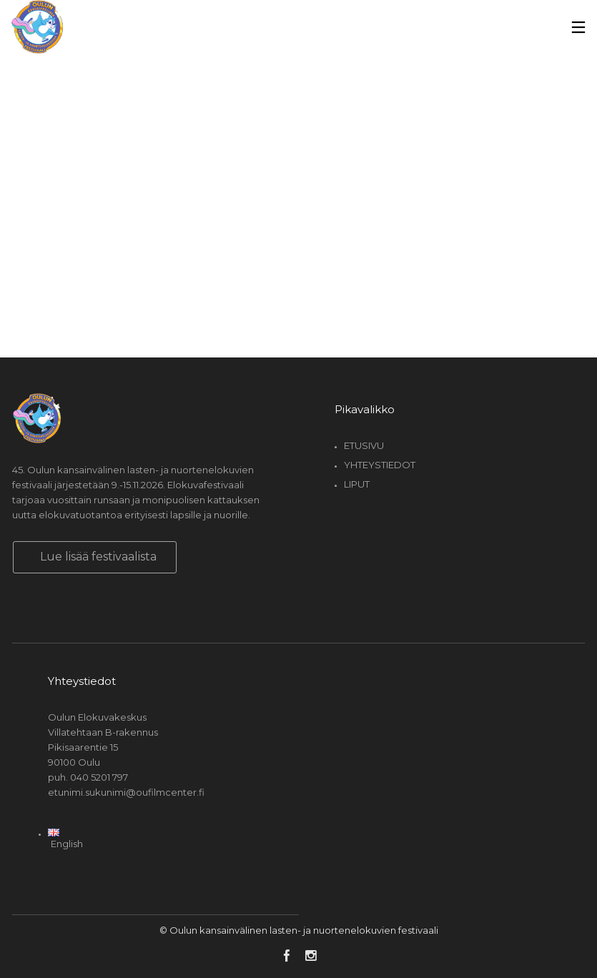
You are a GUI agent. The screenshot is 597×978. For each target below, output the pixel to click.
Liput (357, 484)
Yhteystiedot (379, 464)
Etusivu (364, 445)
